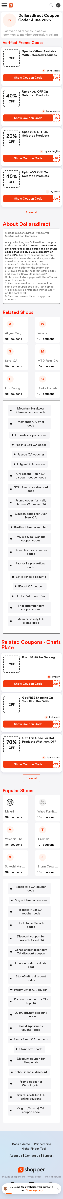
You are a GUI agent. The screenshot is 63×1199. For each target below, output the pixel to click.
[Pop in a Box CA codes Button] (30, 444)
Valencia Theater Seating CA (25, 838)
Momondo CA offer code (30, 423)
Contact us (32, 1155)
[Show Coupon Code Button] (28, 77)
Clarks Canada (47, 388)
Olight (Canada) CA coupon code (30, 1110)
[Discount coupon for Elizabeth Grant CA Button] (29, 938)
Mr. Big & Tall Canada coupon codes (30, 538)
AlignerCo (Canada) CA (21, 333)
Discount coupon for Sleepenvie (31, 1060)
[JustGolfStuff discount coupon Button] (29, 1014)
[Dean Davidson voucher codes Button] (29, 552)
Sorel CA (11, 360)
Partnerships (42, 1144)
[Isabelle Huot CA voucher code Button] (29, 911)
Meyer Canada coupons (31, 900)
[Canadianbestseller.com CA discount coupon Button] (29, 951)
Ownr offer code (30, 1049)
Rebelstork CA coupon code (30, 888)
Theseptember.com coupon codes (31, 607)
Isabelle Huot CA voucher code (31, 911)
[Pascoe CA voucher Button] (29, 454)
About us (16, 1155)
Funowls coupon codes (31, 435)
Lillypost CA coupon (31, 464)
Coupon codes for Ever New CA (31, 515)
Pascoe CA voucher (30, 454)
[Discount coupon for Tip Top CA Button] (29, 1001)
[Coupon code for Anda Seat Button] (29, 965)
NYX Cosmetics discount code (31, 489)
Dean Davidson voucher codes (30, 552)
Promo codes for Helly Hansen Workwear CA (30, 502)
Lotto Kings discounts (31, 576)
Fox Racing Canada (18, 388)
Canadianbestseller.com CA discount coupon (31, 951)
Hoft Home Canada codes (30, 925)
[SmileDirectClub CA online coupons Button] (29, 1097)
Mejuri (9, 811)
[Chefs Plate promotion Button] (29, 596)
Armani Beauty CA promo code (31, 621)
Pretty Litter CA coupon (31, 989)
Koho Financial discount (31, 1072)
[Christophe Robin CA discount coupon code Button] (29, 475)
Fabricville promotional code (31, 565)
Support (48, 1155)
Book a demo (21, 1144)
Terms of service (52, 1177)
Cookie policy (34, 1190)
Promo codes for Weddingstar (30, 1083)
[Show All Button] (31, 778)
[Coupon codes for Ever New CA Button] (29, 515)
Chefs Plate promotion (30, 596)
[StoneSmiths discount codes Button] (29, 978)
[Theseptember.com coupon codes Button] (29, 607)
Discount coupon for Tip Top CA (31, 1001)
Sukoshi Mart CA (17, 866)
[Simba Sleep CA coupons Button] (29, 1039)
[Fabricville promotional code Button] (29, 565)
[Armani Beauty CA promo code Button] (29, 621)
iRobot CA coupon (31, 586)
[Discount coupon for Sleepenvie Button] (29, 1060)
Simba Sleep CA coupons (31, 1039)
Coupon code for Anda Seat (31, 965)
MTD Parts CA (47, 360)
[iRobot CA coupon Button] (30, 586)
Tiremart (43, 838)
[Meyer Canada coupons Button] (29, 900)
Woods (42, 333)
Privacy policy (34, 1177)
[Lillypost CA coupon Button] (29, 464)
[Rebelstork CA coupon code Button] (29, 888)
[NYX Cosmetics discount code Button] (29, 489)
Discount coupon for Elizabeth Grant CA (31, 938)
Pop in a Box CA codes (31, 444)
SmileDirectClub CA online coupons (31, 1097)
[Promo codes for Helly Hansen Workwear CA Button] (29, 502)
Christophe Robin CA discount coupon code (31, 475)
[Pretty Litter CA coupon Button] (29, 989)
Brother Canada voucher (31, 527)
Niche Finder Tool (33, 1148)
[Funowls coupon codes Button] (29, 435)
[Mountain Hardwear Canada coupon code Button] (29, 410)
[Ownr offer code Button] (29, 1049)
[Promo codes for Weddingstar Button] (29, 1083)
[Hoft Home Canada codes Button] (29, 925)
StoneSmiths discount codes (31, 978)
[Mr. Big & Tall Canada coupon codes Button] (29, 538)
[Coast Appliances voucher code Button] (29, 1028)
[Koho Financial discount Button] (29, 1072)
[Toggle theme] (58, 5)
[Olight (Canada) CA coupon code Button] (29, 1110)
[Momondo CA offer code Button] (29, 423)
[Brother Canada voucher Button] (29, 527)
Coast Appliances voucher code (31, 1028)
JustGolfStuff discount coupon (31, 1014)
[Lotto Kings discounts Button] (29, 576)
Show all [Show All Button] (31, 212)
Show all (31, 778)
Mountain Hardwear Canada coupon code (30, 410)
